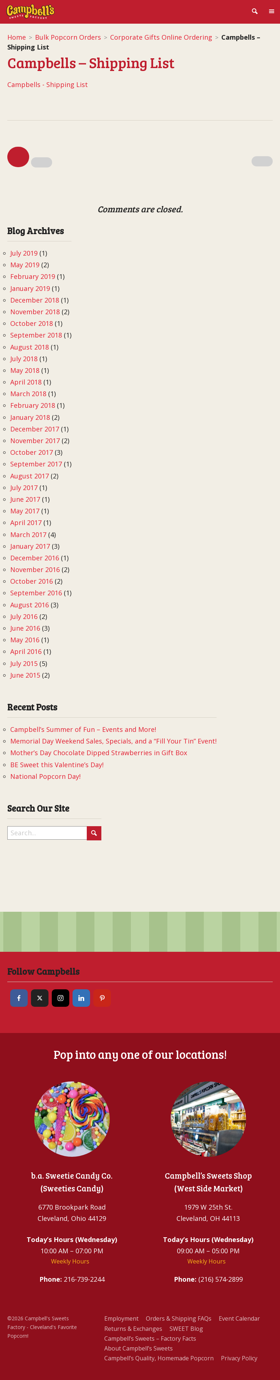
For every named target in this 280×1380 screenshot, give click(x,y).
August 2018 (29, 347)
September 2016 (36, 592)
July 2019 (24, 253)
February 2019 (32, 276)
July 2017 (24, 487)
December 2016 (34, 557)
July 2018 (24, 358)
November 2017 (35, 440)
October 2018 (31, 323)
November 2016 (35, 569)
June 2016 (25, 628)
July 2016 (24, 616)
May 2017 (24, 510)
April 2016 (26, 651)
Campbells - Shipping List (47, 84)
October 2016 (31, 581)
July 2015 (24, 663)
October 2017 (31, 452)
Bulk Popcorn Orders (68, 37)
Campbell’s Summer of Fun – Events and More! (83, 729)
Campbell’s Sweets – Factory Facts (150, 1338)
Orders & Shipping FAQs (178, 1318)
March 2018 (28, 393)
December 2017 (34, 429)
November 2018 (35, 311)
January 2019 (30, 288)
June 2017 (25, 499)
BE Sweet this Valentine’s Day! (57, 764)
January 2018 (30, 417)
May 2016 (24, 639)
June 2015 (25, 675)
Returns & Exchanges (133, 1329)
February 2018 (32, 405)
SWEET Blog (186, 1329)
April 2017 (26, 522)
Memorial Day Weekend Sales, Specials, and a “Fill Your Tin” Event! (113, 741)
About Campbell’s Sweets (138, 1348)
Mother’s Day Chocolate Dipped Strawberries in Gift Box (98, 752)
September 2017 (36, 464)
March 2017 (28, 534)
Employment (121, 1318)
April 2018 (26, 382)
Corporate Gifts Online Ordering (161, 37)
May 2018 (24, 370)
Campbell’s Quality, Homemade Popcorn (159, 1358)
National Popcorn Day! (45, 776)
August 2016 (29, 604)
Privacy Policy (239, 1358)
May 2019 (24, 264)
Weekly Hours (70, 1261)
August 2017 (29, 476)
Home (16, 37)
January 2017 (30, 546)
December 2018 (34, 300)
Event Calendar (239, 1318)
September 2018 (36, 335)
